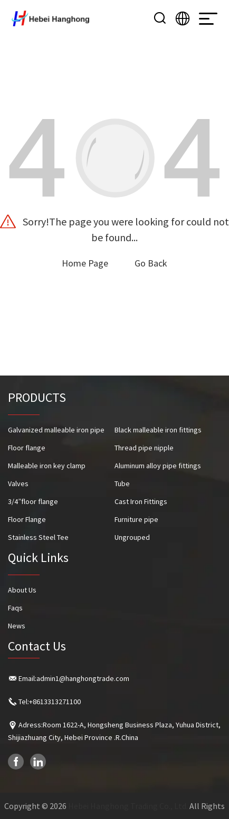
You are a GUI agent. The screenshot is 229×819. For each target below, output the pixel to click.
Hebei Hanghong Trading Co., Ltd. (128, 806)
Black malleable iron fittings (158, 430)
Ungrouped (132, 537)
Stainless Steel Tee (38, 537)
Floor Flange (27, 519)
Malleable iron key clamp (46, 465)
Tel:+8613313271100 (49, 701)
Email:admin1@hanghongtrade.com (73, 678)
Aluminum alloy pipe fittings (157, 465)
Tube (122, 483)
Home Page (85, 263)
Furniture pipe (136, 519)
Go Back (151, 263)
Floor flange (26, 447)
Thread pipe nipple (144, 447)
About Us (22, 590)
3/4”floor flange (33, 501)
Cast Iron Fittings (140, 501)
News (16, 625)
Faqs (15, 608)
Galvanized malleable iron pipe (56, 430)
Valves (18, 483)
